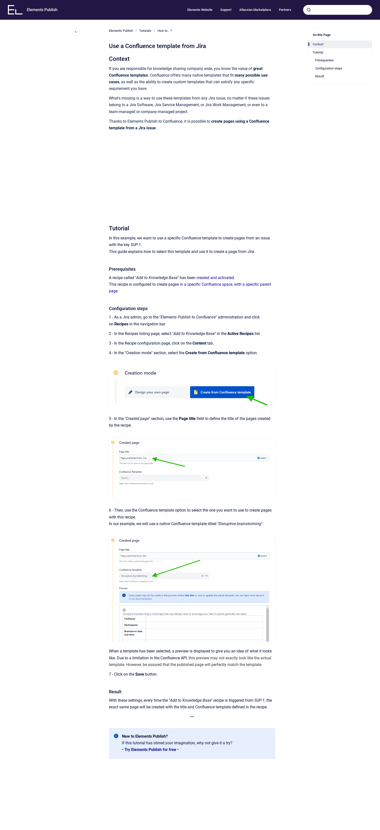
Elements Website (199, 10)
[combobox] (337, 10)
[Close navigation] (76, 32)
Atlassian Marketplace (255, 10)
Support (225, 10)
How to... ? (164, 31)
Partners (285, 10)
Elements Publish (42, 9)
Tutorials (145, 31)
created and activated (215, 277)
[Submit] (309, 10)
